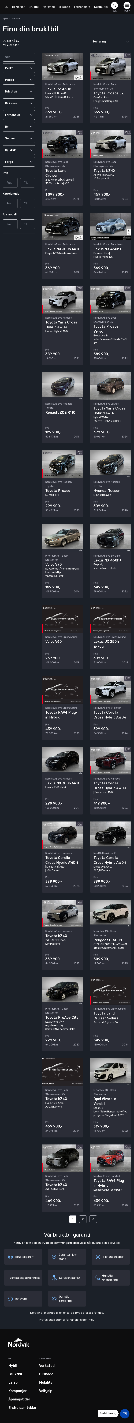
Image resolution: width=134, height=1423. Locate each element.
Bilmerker (18, 7)
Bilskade (64, 7)
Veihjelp (45, 1391)
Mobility (46, 1382)
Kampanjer (17, 1391)
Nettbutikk (101, 7)
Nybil (12, 1366)
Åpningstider (19, 1399)
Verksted (49, 7)
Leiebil (13, 1382)
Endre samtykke (22, 1408)
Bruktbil (34, 7)
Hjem (5, 18)
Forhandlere (82, 7)
